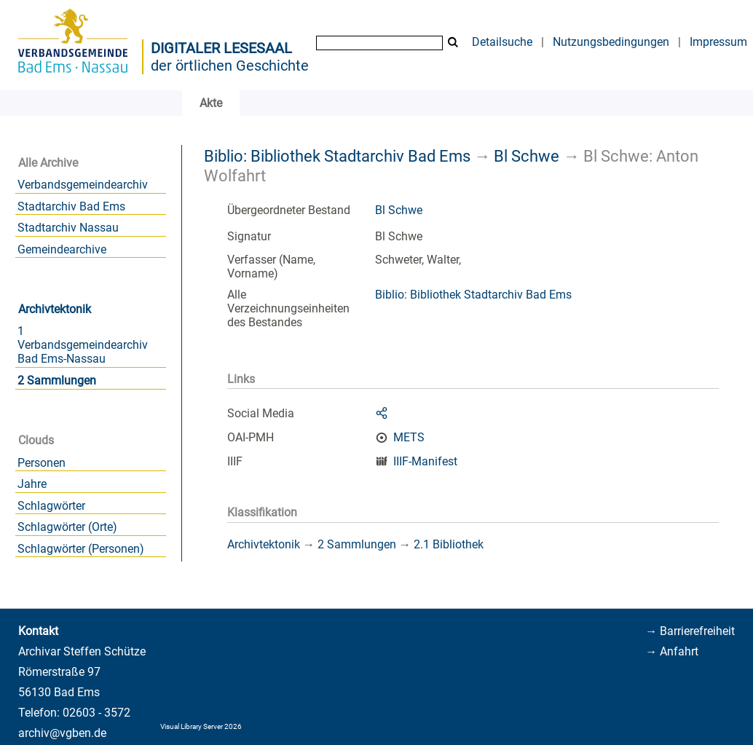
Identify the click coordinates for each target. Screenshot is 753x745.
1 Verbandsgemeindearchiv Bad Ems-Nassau (82, 345)
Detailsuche (502, 42)
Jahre (32, 484)
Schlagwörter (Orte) (67, 527)
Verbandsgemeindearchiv (82, 185)
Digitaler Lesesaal (221, 48)
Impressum (718, 42)
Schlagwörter (51, 506)
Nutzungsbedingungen (611, 42)
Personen (41, 463)
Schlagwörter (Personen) (80, 549)
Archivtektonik (54, 309)
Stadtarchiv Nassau (68, 227)
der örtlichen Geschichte (230, 65)
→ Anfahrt (671, 651)
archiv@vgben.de (62, 733)
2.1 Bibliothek (449, 544)
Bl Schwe (526, 155)
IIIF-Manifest (425, 461)
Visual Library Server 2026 (201, 726)
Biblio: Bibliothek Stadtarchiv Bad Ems (337, 155)
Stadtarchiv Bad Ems (71, 206)
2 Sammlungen (56, 380)
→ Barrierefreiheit (690, 631)
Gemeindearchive (61, 249)
